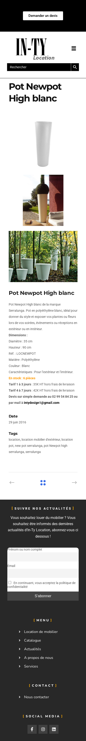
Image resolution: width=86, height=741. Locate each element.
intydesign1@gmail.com (41, 403)
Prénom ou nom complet (24, 549)
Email (11, 566)
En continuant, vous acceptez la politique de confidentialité (41, 585)
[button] (74, 48)
